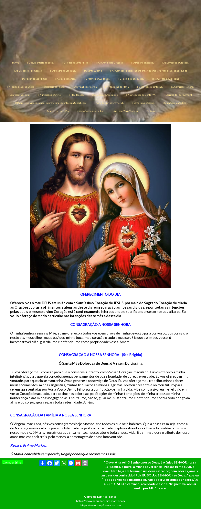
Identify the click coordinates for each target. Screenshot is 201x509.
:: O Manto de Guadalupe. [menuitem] (97, 78)
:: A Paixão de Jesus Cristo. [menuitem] (21, 86)
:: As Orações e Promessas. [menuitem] (28, 70)
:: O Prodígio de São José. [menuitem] (131, 78)
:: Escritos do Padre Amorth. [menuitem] (178, 94)
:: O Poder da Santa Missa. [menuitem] (75, 62)
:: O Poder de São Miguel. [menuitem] (35, 78)
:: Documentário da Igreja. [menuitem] (40, 62)
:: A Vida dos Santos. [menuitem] (65, 78)
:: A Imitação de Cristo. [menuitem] (49, 94)
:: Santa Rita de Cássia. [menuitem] (143, 102)
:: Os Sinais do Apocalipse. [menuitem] (105, 94)
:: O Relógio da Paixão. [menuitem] (53, 86)
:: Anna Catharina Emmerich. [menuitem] (109, 102)
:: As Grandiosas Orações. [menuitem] (109, 62)
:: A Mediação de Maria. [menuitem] (117, 86)
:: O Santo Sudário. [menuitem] (93, 70)
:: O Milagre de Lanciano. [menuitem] (63, 70)
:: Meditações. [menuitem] (76, 94)
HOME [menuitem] (15, 62)
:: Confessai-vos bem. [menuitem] (19, 94)
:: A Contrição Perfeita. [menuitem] (182, 86)
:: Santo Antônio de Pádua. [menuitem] (90, 110)
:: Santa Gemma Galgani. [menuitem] (175, 102)
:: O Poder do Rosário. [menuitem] (142, 62)
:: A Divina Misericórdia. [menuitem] (85, 86)
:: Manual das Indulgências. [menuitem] (166, 78)
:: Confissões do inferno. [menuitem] (150, 86)
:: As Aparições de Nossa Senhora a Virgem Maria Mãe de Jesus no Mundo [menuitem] (148, 70)
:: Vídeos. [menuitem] (150, 110)
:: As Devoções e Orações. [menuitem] (175, 62)
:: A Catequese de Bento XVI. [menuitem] (141, 94)
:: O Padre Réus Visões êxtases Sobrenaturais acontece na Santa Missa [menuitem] (50, 102)
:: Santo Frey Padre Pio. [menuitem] (57, 110)
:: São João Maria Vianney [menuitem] (125, 110)
